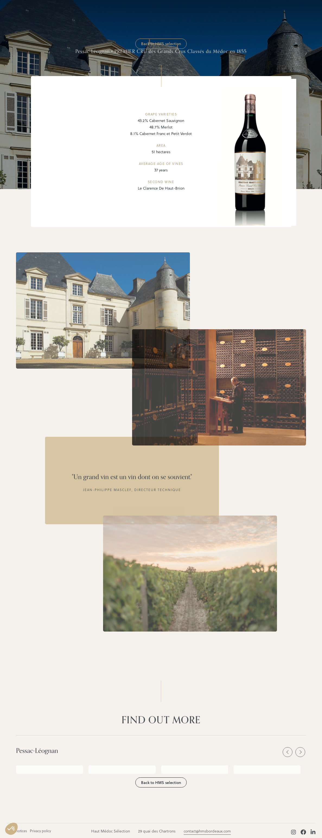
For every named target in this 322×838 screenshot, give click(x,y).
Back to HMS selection (161, 43)
